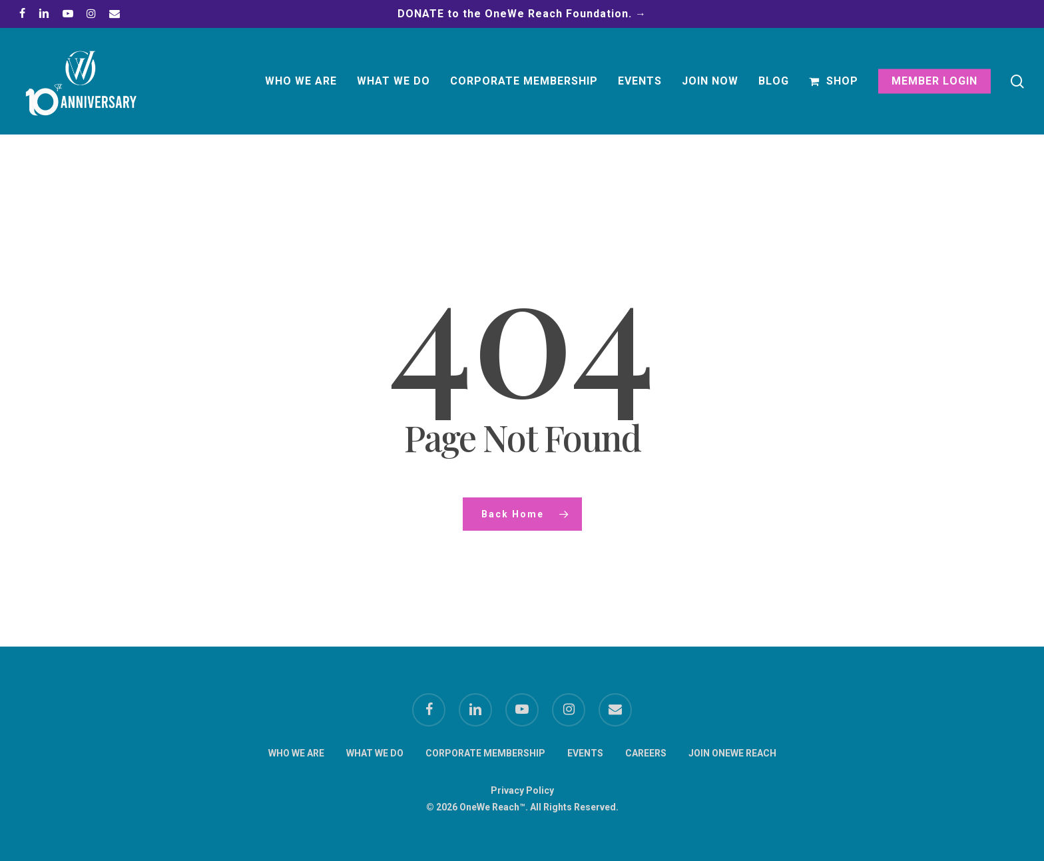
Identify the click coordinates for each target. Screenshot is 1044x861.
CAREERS (645, 753)
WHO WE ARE (296, 753)
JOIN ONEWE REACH (732, 753)
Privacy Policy (522, 790)
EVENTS (585, 753)
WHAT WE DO (374, 753)
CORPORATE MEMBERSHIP (485, 753)
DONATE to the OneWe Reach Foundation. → (522, 13)
